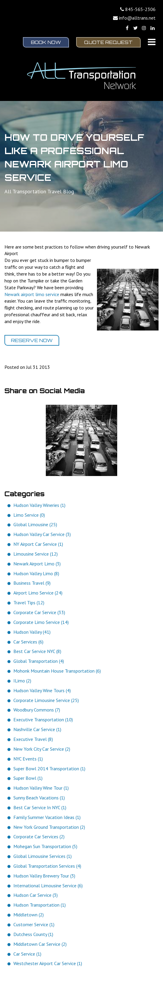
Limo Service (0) (29, 515)
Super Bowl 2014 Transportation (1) (49, 768)
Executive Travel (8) (33, 739)
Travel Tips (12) (28, 602)
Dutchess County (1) (33, 934)
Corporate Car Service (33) (39, 612)
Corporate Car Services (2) (39, 836)
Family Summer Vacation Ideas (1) (47, 817)
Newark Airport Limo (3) (37, 564)
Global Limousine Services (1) (42, 856)
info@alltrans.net (137, 18)
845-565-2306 (140, 9)
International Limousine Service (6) (48, 885)
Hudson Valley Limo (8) (36, 573)
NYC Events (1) (28, 759)
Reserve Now (32, 340)
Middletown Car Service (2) (40, 944)
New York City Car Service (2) (41, 749)
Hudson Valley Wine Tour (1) (41, 788)
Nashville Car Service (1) (37, 729)
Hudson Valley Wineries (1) (39, 505)
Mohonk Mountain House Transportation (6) (57, 671)
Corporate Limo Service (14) (41, 622)
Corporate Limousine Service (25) (46, 700)
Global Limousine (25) (35, 524)
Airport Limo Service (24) (37, 593)
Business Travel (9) (32, 583)
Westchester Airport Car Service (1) (47, 963)
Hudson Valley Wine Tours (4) (42, 690)
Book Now (46, 42)
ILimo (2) (22, 681)
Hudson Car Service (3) (35, 895)
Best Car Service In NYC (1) (39, 807)
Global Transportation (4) (38, 661)
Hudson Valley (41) (32, 632)
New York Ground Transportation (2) (49, 827)
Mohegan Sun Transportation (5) (45, 846)
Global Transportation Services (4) (47, 866)
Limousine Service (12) (35, 554)
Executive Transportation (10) (43, 719)
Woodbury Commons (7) (36, 710)
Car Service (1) (27, 954)
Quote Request (108, 42)
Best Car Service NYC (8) (37, 651)
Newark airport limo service (31, 294)
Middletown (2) (28, 915)
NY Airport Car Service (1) (38, 544)
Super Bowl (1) (28, 778)
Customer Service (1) (33, 924)
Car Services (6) (28, 642)
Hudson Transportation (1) (39, 905)
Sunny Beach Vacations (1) (39, 798)
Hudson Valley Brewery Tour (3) (44, 876)
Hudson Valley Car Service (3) (42, 534)
